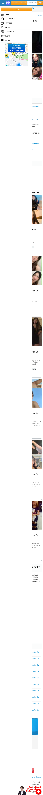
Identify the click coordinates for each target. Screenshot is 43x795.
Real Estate (8, 18)
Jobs (5, 14)
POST (17, 9)
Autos (5, 27)
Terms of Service (35, 777)
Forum (5, 40)
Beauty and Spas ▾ (19, 3)
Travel (5, 36)
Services (6, 23)
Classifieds (8, 31)
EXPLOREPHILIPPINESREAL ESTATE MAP (17, 48)
